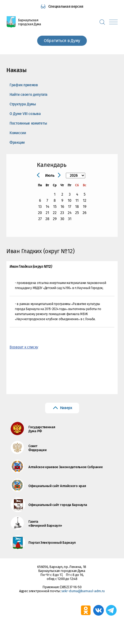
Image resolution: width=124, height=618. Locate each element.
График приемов (24, 85)
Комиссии (18, 133)
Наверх (66, 408)
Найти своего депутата (29, 94)
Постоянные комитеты (28, 123)
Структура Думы (23, 104)
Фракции (17, 142)
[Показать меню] (113, 22)
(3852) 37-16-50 (71, 587)
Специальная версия (65, 6)
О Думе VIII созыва (25, 114)
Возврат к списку (24, 347)
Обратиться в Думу (62, 40)
